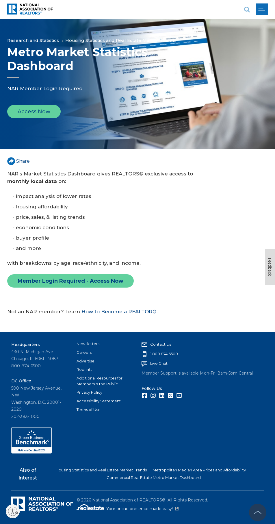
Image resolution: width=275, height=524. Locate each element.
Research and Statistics (33, 40)
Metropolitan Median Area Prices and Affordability (199, 470)
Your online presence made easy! (142, 508)
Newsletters (88, 343)
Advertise (85, 361)
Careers (84, 352)
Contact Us (160, 344)
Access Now (34, 113)
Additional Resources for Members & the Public (99, 381)
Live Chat (159, 363)
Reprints (84, 369)
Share (18, 161)
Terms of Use (89, 409)
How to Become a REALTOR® (119, 311)
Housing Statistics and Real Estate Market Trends (120, 40)
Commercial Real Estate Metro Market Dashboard (154, 477)
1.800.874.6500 (164, 353)
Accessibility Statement (99, 401)
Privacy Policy (89, 392)
